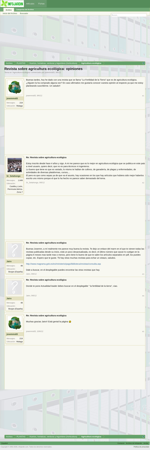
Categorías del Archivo (25, 9)
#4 (143, 296)
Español (4, 443)
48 (22, 266)
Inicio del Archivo (10, 13)
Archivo (9, 10)
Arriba (146, 443)
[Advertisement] (74, 39)
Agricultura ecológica (21, 72)
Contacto (121, 443)
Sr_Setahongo (14, 176)
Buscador (24, 13)
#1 (143, 96)
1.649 (20, 180)
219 (21, 103)
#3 (143, 274)
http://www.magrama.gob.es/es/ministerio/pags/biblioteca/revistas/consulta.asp (63, 264)
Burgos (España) (15, 272)
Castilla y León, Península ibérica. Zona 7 (15, 189)
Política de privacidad (141, 447)
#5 (143, 331)
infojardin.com (23, 447)
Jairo (9, 261)
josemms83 (49, 72)
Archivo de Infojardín (134, 443)
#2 (143, 183)
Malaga (19, 106)
